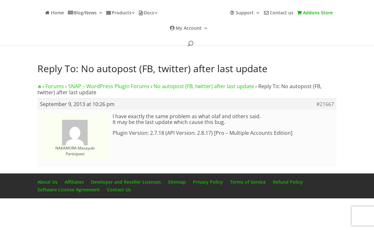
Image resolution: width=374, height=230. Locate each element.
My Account (189, 28)
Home (57, 13)
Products (121, 13)
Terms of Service (248, 182)
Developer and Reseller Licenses (126, 182)
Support (245, 13)
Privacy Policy (208, 182)
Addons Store (318, 13)
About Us (47, 182)
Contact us (281, 13)
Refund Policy (288, 182)
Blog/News (85, 13)
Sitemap (177, 182)
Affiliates (74, 182)
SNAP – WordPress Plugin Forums (108, 86)
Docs (149, 13)
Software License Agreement (68, 190)
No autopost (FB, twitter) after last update (204, 86)
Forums (54, 86)
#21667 (325, 104)
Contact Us (119, 190)
